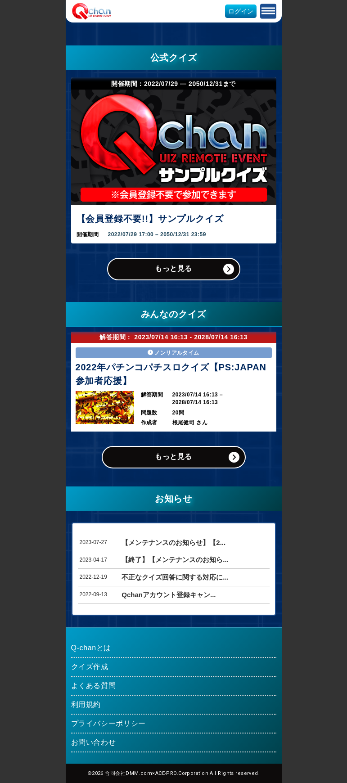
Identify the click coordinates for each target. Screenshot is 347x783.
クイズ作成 (89, 666)
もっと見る (173, 268)
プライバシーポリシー (108, 723)
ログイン (240, 11)
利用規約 (86, 704)
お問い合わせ (93, 742)
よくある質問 (93, 685)
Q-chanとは (91, 648)
